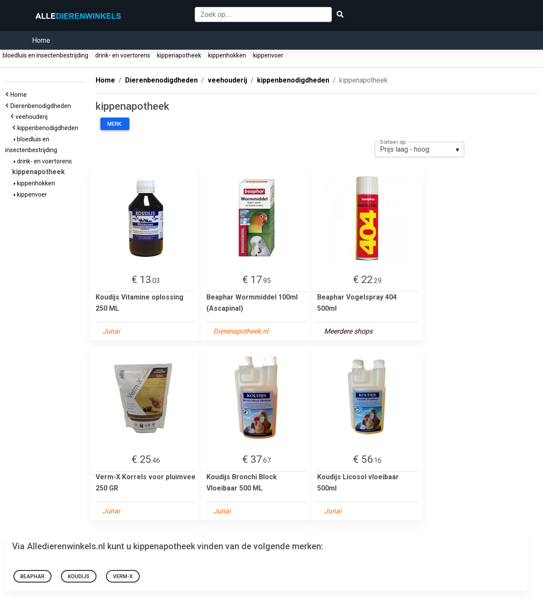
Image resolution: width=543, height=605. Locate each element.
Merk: (114, 124)
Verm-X (123, 576)
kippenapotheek (179, 55)
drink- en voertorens (123, 55)
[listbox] (419, 149)
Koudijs (79, 576)
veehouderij (33, 116)
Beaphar (32, 576)
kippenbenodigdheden (49, 127)
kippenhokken (227, 55)
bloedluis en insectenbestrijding (45, 55)
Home (41, 40)
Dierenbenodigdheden (42, 105)
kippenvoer (268, 55)
